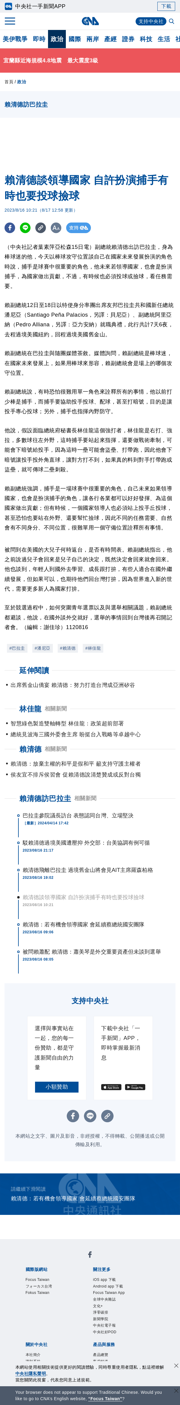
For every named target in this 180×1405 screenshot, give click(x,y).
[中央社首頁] (90, 21)
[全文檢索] (172, 21)
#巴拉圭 (17, 648)
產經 (110, 39)
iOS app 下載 (104, 1280)
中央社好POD (105, 1332)
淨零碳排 (100, 1312)
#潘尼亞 (42, 648)
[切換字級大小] (56, 228)
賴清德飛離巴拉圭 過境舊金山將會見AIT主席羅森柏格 (88, 870)
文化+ (98, 1306)
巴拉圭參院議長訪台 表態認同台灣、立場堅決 (78, 816)
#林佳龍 (93, 648)
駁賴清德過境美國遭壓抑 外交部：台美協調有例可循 (86, 843)
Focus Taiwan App (109, 1293)
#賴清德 (68, 648)
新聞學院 (100, 1319)
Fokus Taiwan (38, 1293)
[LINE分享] (25, 228)
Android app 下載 (108, 1286)
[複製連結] (40, 228)
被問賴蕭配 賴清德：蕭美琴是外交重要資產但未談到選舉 (92, 952)
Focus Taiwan (38, 1280)
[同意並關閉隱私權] (176, 1366)
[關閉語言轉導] (176, 1391)
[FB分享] (10, 228)
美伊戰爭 (15, 39)
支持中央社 (151, 21)
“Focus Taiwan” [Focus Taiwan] (105, 1398)
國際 (75, 39)
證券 (128, 39)
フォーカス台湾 (39, 1286)
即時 (39, 39)
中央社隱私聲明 (30, 1373)
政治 (57, 39)
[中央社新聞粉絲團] (90, 1255)
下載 (166, 6)
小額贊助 (57, 1087)
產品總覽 (100, 1355)
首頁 (9, 81)
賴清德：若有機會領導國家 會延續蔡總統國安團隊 (83, 925)
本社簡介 (33, 1355)
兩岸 (92, 39)
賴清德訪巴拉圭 (45, 798)
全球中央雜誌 (104, 1299)
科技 (146, 39)
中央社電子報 (104, 1325)
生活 (164, 39)
